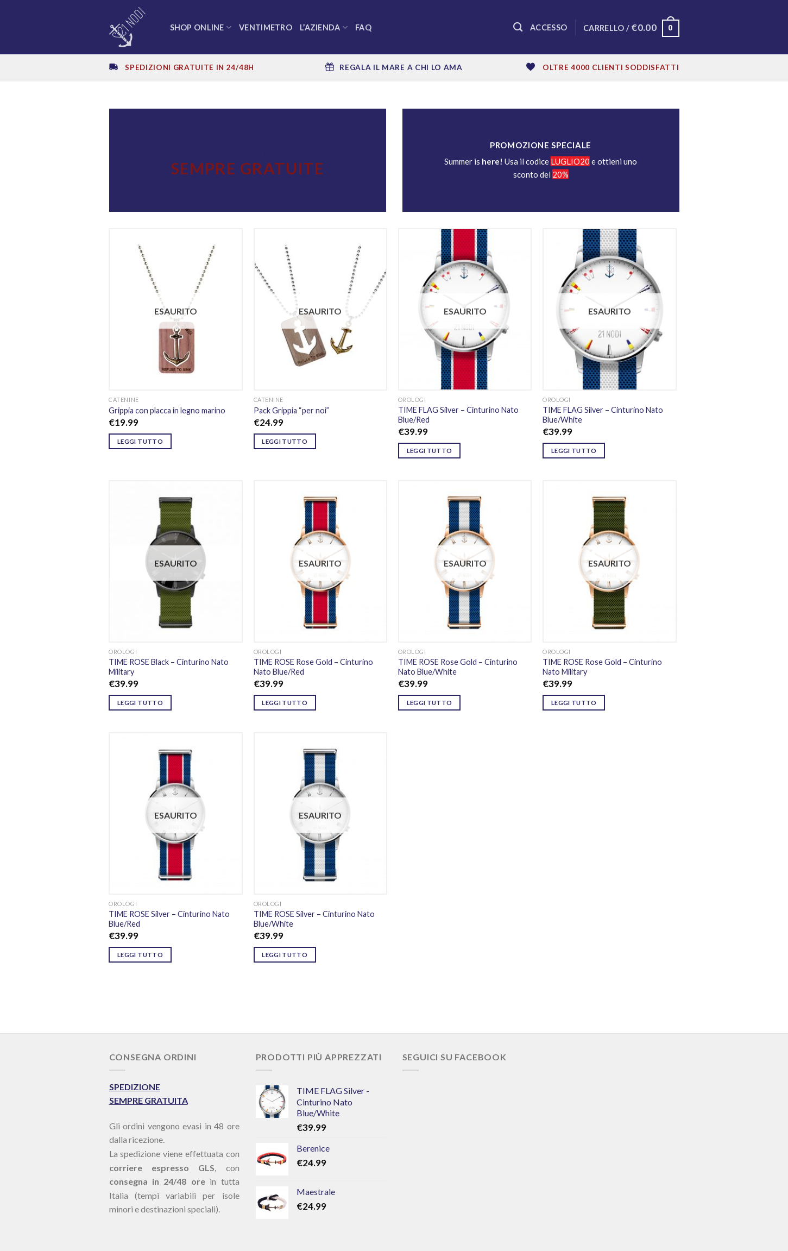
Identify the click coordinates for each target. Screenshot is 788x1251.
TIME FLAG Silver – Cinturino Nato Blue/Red (458, 415)
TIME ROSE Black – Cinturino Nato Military (169, 667)
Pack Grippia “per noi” (291, 410)
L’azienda (324, 27)
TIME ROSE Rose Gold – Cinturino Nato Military (602, 667)
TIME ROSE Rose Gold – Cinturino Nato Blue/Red (313, 667)
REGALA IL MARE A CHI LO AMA (400, 67)
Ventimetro (265, 27)
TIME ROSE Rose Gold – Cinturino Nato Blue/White (458, 667)
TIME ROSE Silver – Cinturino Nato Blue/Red (169, 919)
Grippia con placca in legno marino (167, 410)
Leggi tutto (140, 441)
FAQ (363, 27)
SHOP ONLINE (201, 27)
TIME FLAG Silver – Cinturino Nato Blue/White (603, 415)
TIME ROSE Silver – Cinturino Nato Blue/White (314, 919)
